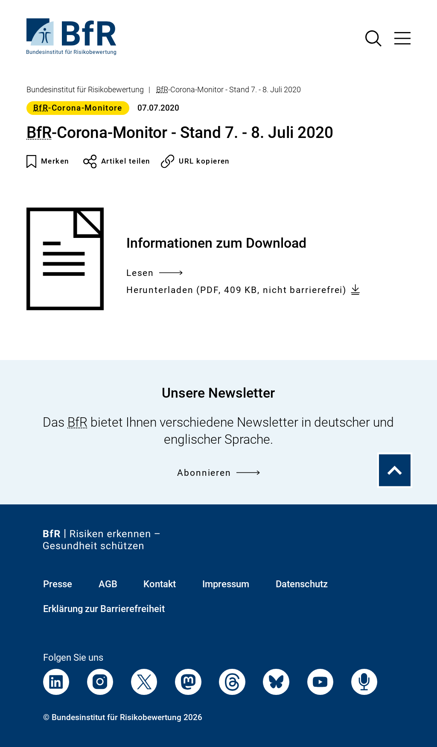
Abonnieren (218, 473)
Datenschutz (302, 584)
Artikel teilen (116, 161)
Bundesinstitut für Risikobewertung (85, 89)
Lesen (154, 273)
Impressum (225, 584)
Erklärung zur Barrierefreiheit (104, 608)
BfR (162, 89)
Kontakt (159, 584)
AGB (108, 584)
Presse (57, 584)
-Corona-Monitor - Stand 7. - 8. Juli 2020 (228, 89)
